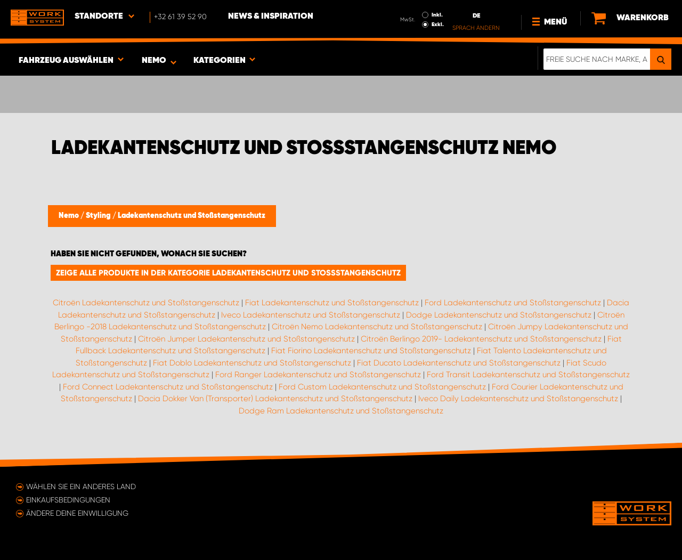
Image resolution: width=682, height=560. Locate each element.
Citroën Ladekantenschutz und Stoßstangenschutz (146, 302)
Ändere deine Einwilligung (77, 513)
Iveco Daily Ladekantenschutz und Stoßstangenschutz (518, 398)
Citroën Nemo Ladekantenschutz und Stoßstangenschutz (377, 326)
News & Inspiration (270, 16)
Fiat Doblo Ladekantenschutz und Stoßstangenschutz (252, 363)
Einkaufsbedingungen (68, 500)
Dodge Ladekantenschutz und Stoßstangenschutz (498, 315)
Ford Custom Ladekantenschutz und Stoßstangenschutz (382, 387)
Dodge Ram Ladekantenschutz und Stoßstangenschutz (341, 411)
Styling (99, 216)
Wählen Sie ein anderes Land (81, 486)
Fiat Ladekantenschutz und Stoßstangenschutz (332, 302)
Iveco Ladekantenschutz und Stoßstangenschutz (310, 315)
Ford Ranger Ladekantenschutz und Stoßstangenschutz (318, 374)
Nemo (69, 216)
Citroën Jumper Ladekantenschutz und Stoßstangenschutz (246, 339)
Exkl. (438, 24)
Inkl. (437, 15)
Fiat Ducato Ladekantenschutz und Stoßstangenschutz (459, 363)
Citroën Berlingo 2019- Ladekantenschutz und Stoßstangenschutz (481, 339)
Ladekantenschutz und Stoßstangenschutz (191, 216)
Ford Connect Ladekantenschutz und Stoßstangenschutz (168, 387)
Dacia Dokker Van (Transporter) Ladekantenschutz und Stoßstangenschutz (275, 398)
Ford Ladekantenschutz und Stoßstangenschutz (513, 302)
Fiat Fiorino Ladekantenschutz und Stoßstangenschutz (371, 350)
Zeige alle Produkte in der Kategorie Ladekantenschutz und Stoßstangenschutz (228, 273)
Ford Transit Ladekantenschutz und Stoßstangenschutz (528, 374)
